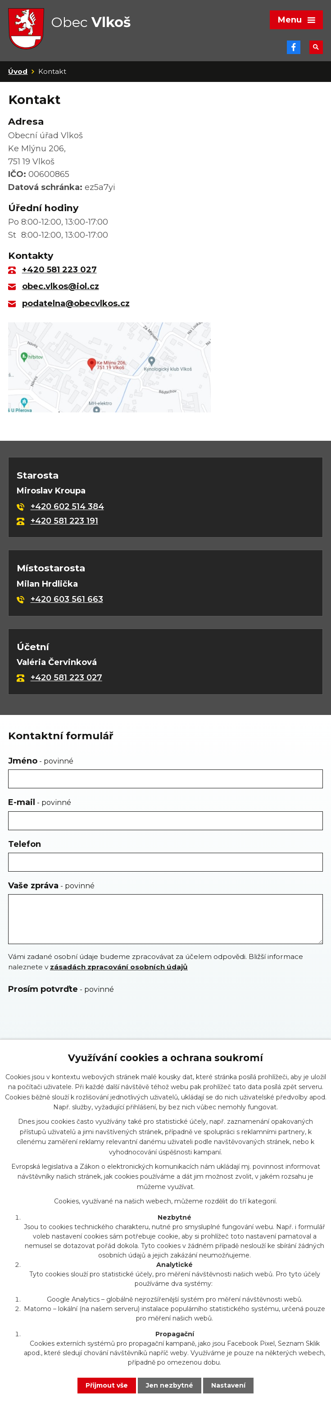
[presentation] (74, 1019)
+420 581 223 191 (64, 521)
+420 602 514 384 (67, 506)
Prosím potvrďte (61, 989)
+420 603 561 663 (67, 599)
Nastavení (228, 1385)
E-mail (39, 802)
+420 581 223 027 (59, 270)
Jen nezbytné (169, 1385)
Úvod (17, 71)
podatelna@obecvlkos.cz (76, 303)
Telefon (24, 844)
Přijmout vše (107, 1385)
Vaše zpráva (51, 886)
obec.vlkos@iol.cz (60, 286)
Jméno (40, 761)
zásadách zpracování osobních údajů (119, 967)
